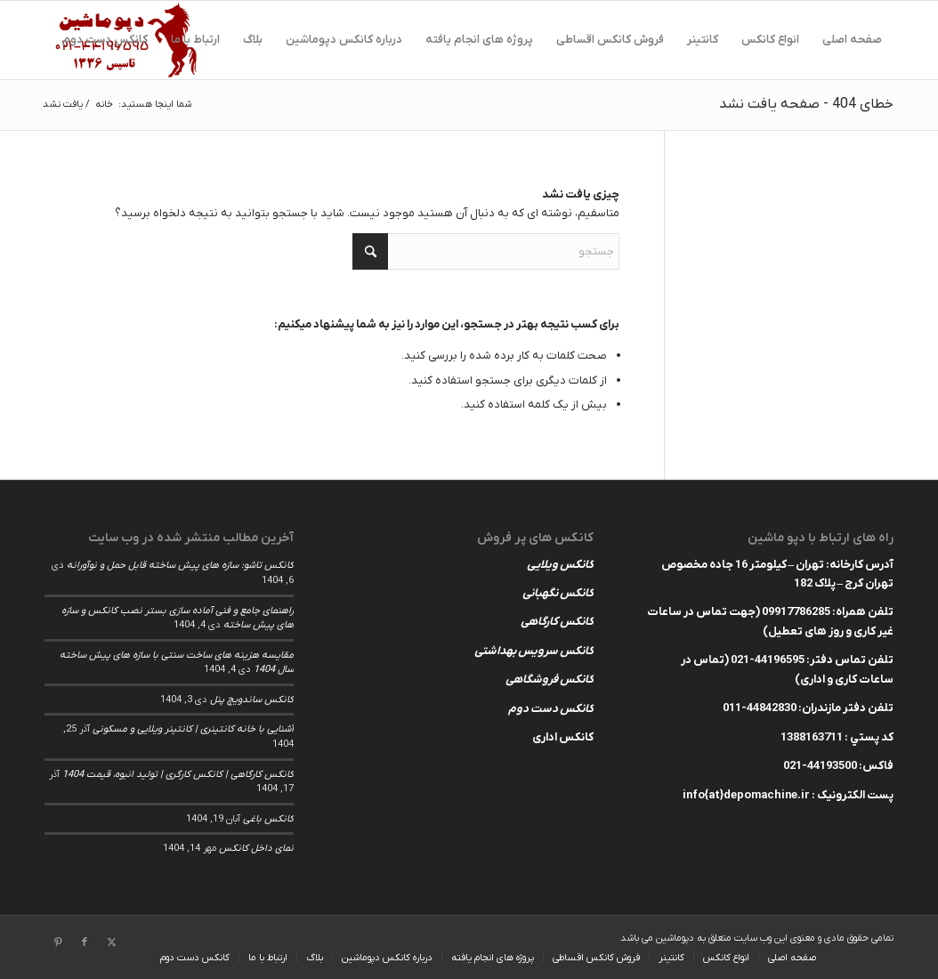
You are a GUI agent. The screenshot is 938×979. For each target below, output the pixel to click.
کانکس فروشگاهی (549, 679)
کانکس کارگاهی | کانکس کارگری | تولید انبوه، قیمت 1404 (178, 774)
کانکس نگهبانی (558, 593)
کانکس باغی (268, 819)
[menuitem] (852, 40)
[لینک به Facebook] (84, 942)
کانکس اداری (563, 737)
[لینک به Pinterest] (57, 942)
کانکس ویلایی (560, 564)
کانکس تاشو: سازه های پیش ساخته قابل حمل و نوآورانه (180, 565)
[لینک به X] (111, 942)
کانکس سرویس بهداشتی (534, 651)
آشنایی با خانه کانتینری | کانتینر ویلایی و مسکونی (193, 729)
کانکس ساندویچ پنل (252, 699)
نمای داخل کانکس (256, 848)
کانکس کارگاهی (557, 621)
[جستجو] (485, 251)
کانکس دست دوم (551, 708)
